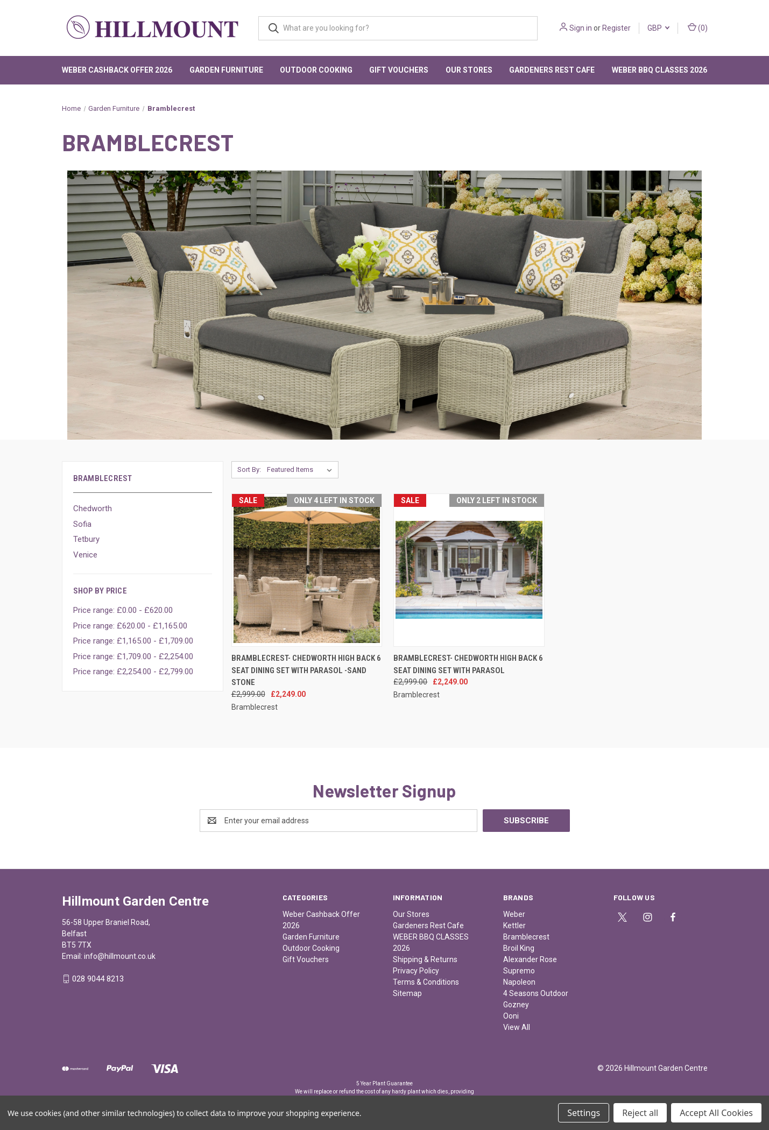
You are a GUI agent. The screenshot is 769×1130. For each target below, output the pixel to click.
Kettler (514, 925)
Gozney (516, 1004)
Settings (583, 1113)
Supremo (519, 970)
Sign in (580, 28)
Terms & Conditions (426, 982)
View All (516, 1027)
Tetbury (86, 539)
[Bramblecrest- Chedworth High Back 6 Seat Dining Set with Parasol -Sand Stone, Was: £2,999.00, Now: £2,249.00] (307, 570)
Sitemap (407, 993)
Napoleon (519, 982)
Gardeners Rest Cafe (552, 70)
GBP (658, 28)
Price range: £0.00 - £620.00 (123, 610)
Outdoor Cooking (316, 70)
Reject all (640, 1113)
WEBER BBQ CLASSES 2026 (659, 70)
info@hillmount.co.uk (120, 956)
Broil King (518, 948)
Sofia (82, 524)
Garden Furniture (226, 70)
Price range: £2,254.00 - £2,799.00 (133, 671)
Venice (85, 555)
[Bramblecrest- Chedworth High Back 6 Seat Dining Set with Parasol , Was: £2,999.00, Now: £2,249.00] (469, 570)
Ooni (511, 1016)
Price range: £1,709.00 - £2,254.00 (133, 656)
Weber (514, 914)
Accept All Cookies (716, 1113)
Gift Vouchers (398, 70)
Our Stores (469, 70)
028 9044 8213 (98, 979)
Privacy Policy (416, 970)
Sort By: (249, 469)
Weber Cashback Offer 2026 (117, 70)
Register (616, 28)
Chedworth (92, 508)
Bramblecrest (526, 937)
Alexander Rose (530, 959)
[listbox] (301, 470)
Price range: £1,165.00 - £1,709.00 (133, 641)
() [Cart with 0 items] (698, 27)
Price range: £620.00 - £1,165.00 (130, 626)
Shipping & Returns (425, 959)
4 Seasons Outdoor (535, 993)
